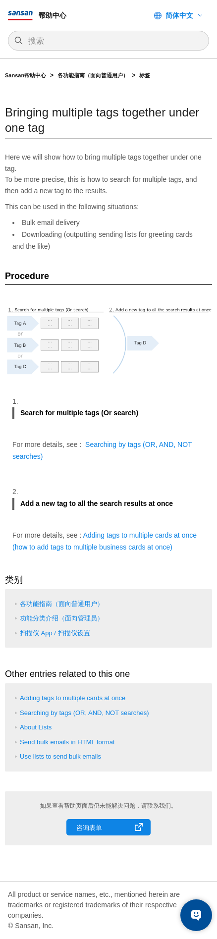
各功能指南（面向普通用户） (92, 75)
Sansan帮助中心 (25, 75)
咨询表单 (89, 827)
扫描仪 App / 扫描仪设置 (55, 633)
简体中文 (179, 15)
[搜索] (113, 41)
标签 (144, 75)
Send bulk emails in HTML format (67, 742)
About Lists (36, 727)
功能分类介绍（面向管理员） (62, 618)
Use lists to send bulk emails (60, 756)
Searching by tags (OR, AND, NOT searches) (84, 713)
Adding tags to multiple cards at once (72, 698)
